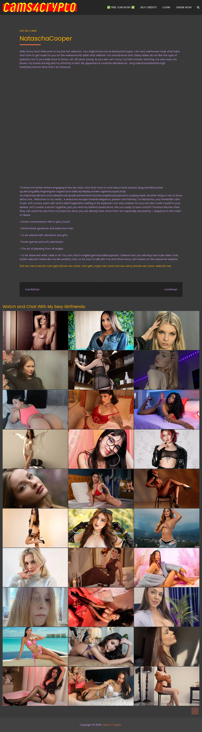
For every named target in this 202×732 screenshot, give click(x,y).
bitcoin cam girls (48, 266)
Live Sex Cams (28, 31)
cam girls (87, 266)
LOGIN (166, 7)
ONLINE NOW (184, 7)
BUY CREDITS (149, 7)
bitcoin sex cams (69, 266)
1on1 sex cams (28, 266)
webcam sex (163, 266)
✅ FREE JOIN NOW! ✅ (121, 7)
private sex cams (143, 266)
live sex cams (124, 266)
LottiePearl (170, 289)
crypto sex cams (104, 266)
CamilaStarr (32, 289)
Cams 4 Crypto (111, 725)
